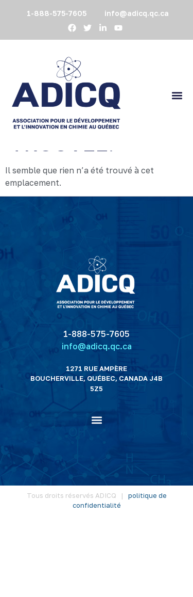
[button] (176, 95)
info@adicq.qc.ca (97, 419)
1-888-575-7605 (96, 407)
